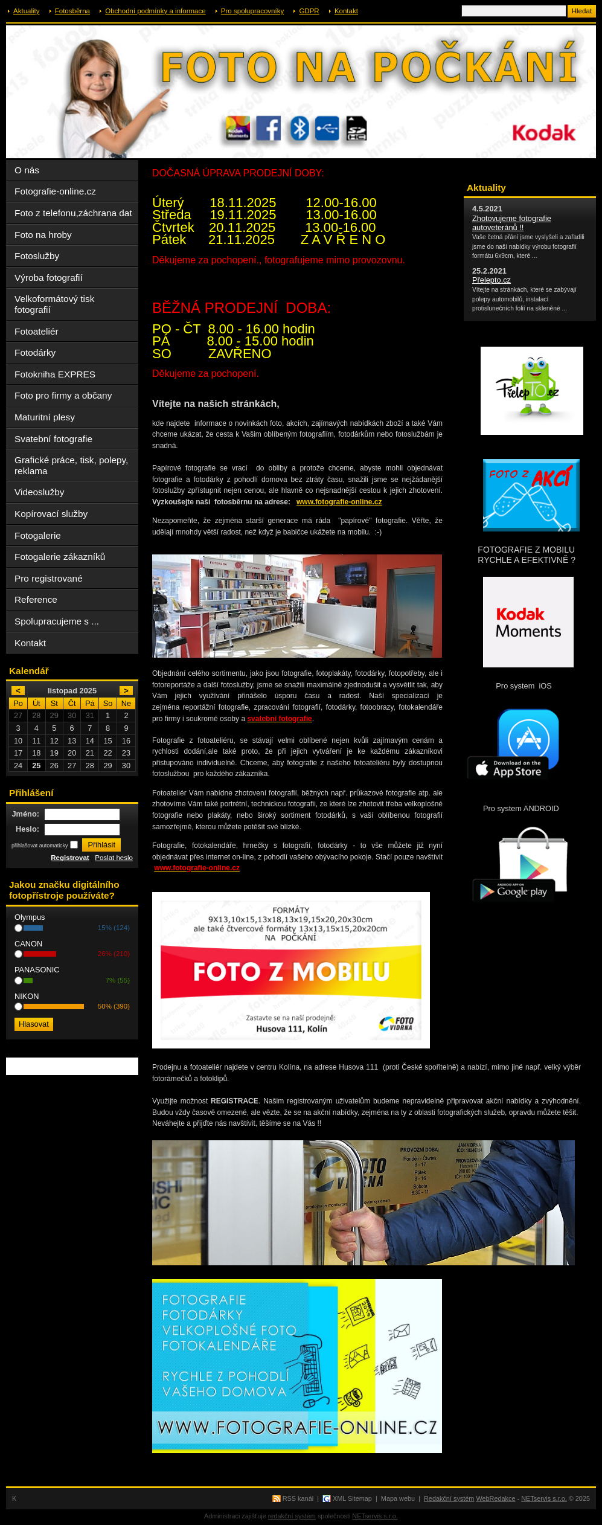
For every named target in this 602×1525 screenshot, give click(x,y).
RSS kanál (298, 1498)
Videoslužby (39, 492)
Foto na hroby (43, 235)
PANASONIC (36, 969)
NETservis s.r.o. (544, 1498)
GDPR (309, 10)
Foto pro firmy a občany (63, 395)
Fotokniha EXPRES (54, 374)
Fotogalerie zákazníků (59, 556)
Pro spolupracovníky (252, 10)
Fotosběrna (72, 10)
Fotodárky (35, 352)
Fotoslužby (36, 256)
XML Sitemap (352, 1498)
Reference (35, 599)
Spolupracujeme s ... (56, 621)
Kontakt (346, 10)
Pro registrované (48, 578)
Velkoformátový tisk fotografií (54, 304)
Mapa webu (398, 1498)
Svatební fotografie (53, 439)
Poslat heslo (114, 857)
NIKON (26, 996)
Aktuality (26, 10)
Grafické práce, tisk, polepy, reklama (71, 465)
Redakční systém (449, 1498)
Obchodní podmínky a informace (155, 10)
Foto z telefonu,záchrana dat (73, 213)
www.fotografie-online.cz (339, 502)
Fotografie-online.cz (55, 191)
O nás (26, 170)
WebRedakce (495, 1498)
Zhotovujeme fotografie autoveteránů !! (511, 223)
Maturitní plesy (44, 417)
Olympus (29, 917)
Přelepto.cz (491, 279)
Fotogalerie (37, 535)
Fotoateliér (36, 331)
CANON (28, 943)
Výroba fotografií (48, 277)
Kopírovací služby (51, 514)
